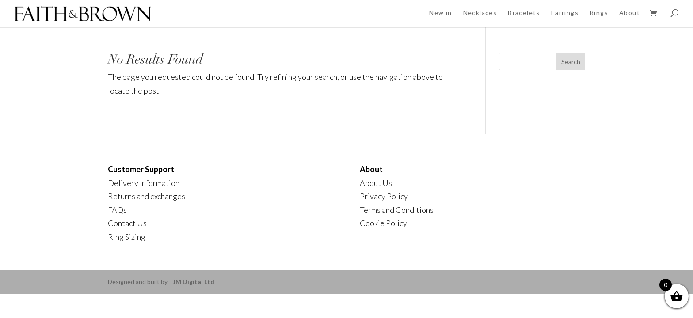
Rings (599, 12)
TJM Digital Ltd (191, 281)
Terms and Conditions (397, 210)
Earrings (565, 12)
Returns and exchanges (146, 196)
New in (440, 12)
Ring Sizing (126, 237)
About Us (376, 183)
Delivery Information (143, 183)
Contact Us (127, 223)
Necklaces (480, 12)
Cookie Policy (383, 223)
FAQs (117, 210)
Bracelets (524, 12)
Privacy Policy (384, 196)
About (629, 12)
